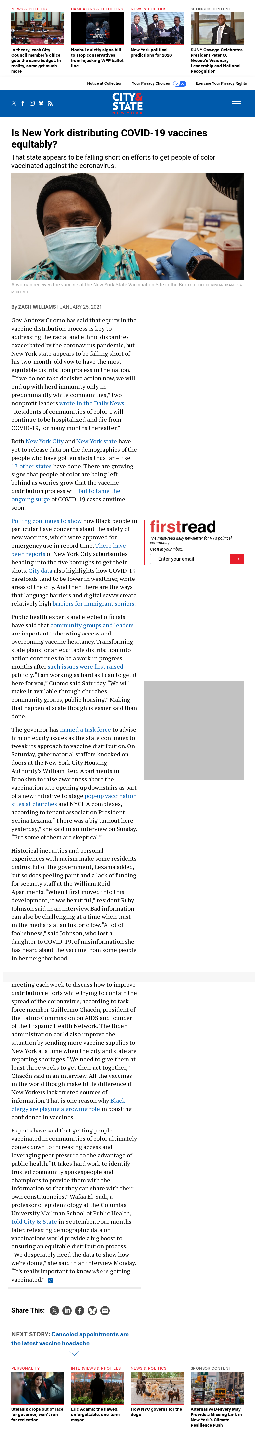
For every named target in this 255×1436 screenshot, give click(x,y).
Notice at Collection (104, 88)
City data (40, 575)
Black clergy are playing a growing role (68, 1109)
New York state (96, 446)
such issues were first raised (85, 671)
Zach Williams (37, 312)
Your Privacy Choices (159, 89)
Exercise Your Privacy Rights (221, 88)
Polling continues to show (46, 525)
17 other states (31, 471)
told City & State (34, 1226)
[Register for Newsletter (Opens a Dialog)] (237, 564)
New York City (45, 446)
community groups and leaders (92, 630)
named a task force (85, 734)
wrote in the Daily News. (92, 408)
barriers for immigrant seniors (93, 608)
